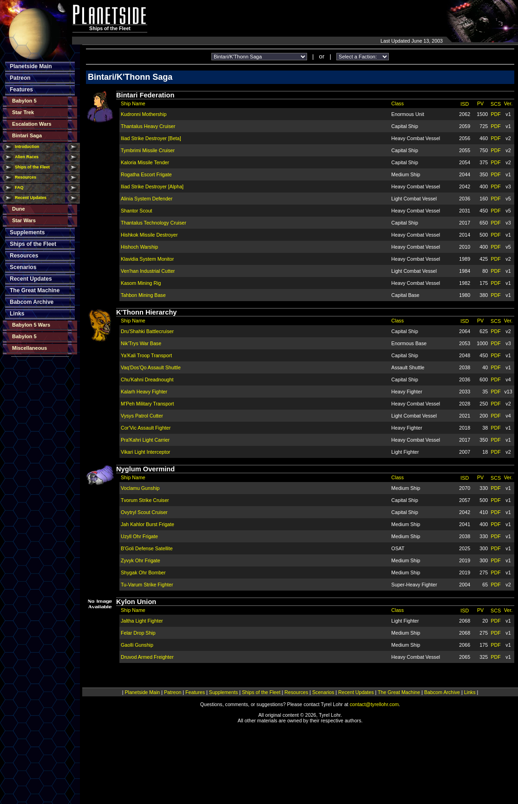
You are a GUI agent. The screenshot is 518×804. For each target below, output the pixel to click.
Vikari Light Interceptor (145, 452)
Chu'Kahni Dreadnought (147, 379)
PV (480, 103)
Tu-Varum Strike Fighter (147, 584)
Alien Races (27, 156)
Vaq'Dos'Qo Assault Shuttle (151, 367)
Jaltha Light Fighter (142, 621)
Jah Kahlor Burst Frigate (147, 524)
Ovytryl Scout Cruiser (144, 512)
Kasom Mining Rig (141, 283)
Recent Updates (30, 197)
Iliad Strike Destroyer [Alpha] (152, 186)
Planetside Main (31, 66)
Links (17, 313)
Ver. (508, 103)
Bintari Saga (27, 135)
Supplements (27, 232)
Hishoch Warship (139, 247)
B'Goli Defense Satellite (147, 548)
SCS (496, 104)
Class (397, 103)
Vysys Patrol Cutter (142, 415)
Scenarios (23, 267)
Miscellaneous (29, 348)
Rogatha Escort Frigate (146, 174)
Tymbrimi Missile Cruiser (148, 150)
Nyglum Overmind (145, 469)
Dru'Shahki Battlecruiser (147, 331)
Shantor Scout (136, 210)
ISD (464, 104)
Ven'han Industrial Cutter (148, 271)
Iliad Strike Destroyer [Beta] (151, 138)
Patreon (20, 78)
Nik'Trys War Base (141, 343)
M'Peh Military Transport (147, 403)
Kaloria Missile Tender (145, 162)
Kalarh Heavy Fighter (144, 391)
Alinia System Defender (146, 198)
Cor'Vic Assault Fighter (145, 428)
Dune (18, 209)
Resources (25, 177)
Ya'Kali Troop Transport (146, 355)
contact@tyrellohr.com (374, 704)
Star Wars (24, 220)
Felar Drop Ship (138, 633)
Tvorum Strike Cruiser (145, 500)
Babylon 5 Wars (31, 325)
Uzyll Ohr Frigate (139, 536)
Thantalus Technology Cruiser (153, 222)
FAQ (19, 187)
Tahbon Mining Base (143, 295)
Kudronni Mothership (143, 114)
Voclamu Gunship (140, 488)
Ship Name (133, 103)
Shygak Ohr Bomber (143, 572)
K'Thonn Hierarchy (146, 312)
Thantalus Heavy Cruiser (148, 126)
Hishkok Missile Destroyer (149, 235)
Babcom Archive (31, 302)
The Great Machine (34, 290)
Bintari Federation (145, 95)
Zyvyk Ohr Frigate (140, 560)
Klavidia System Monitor (147, 259)
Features (21, 89)
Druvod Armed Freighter (147, 657)
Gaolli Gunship (137, 645)
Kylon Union (136, 601)
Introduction (27, 146)
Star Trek (23, 112)
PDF (495, 114)
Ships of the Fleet (32, 167)
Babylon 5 (24, 100)
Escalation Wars (32, 124)
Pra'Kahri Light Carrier (145, 440)
